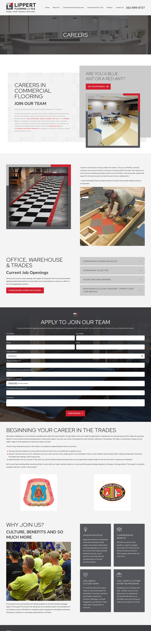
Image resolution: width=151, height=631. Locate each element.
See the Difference (98, 86)
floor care (55, 118)
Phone (8, 343)
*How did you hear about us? (16, 388)
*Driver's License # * (13, 361)
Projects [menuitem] (110, 8)
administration (35, 118)
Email (78, 343)
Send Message (75, 413)
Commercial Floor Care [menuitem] (95, 8)
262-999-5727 (135, 7)
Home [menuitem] (47, 8)
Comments (10, 397)
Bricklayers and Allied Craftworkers (27, 128)
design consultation (46, 118)
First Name (10, 334)
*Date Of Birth (11, 352)
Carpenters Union (54, 126)
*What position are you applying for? (19, 370)
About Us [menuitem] (56, 8)
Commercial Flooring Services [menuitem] (73, 8)
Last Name (80, 334)
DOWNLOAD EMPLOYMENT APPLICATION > (25, 290)
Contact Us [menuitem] (120, 8)
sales (28, 118)
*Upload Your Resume (14, 379)
